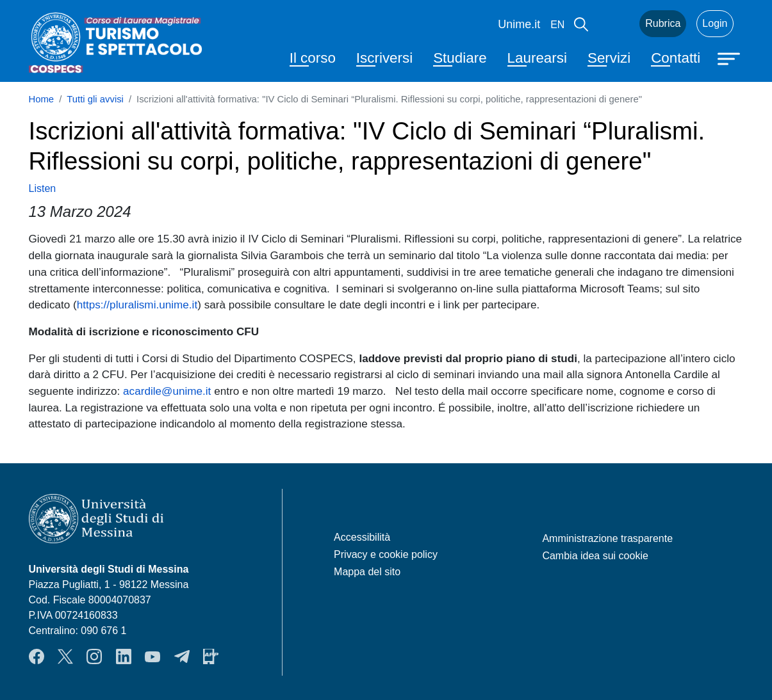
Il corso (313, 58)
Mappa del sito (367, 571)
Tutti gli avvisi (95, 99)
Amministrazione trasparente (607, 538)
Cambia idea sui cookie (595, 555)
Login (714, 23)
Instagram (94, 656)
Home (41, 99)
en (557, 24)
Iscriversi (384, 58)
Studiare (459, 58)
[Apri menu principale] (730, 57)
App (210, 656)
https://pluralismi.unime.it (137, 304)
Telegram (182, 656)
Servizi (608, 58)
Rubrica (662, 23)
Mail (613, 23)
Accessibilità (362, 537)
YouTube (152, 656)
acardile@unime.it (167, 391)
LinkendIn (123, 656)
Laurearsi (537, 58)
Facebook (36, 656)
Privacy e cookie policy (386, 554)
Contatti (675, 58)
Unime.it (519, 24)
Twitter (65, 656)
